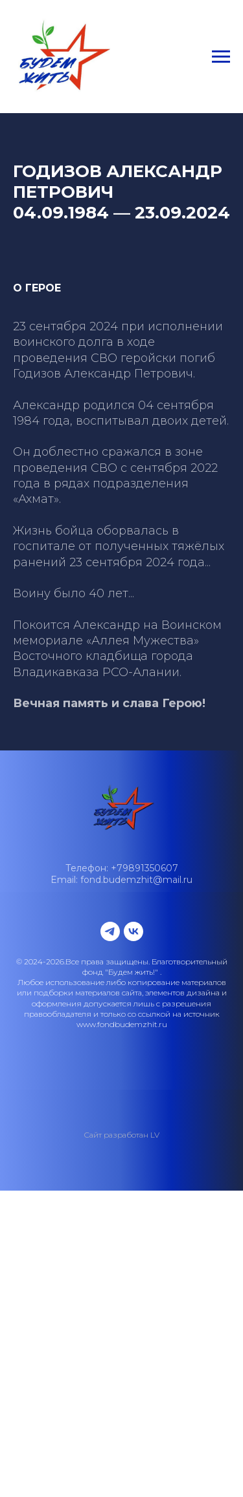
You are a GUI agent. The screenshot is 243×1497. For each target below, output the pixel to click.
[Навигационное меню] (221, 56)
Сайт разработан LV (121, 1135)
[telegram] (110, 931)
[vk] (133, 931)
